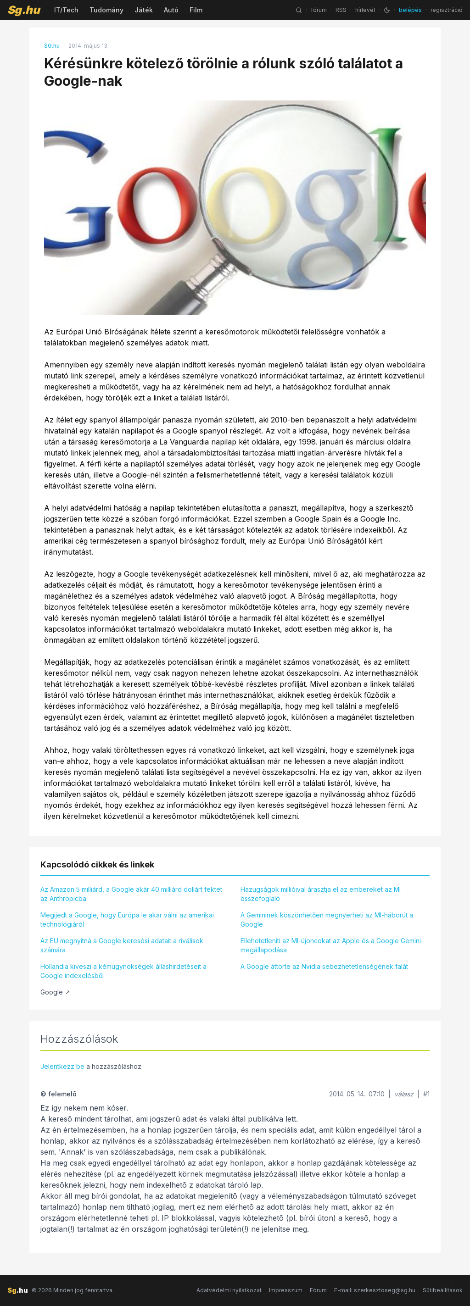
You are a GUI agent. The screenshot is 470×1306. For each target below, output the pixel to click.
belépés (410, 9)
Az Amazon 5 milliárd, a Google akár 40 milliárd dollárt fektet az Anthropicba (131, 893)
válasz (404, 1094)
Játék (143, 10)
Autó (171, 10)
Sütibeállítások (443, 1290)
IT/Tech (66, 10)
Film (196, 10)
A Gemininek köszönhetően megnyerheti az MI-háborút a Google (327, 919)
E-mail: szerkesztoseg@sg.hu (374, 1290)
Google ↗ (55, 992)
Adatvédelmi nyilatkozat (229, 1290)
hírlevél (365, 9)
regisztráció (447, 9)
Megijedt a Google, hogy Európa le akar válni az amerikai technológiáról (127, 919)
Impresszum (285, 1290)
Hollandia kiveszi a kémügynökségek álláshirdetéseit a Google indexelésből (123, 970)
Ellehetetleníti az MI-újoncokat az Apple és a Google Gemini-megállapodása (332, 945)
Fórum (318, 1290)
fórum (319, 9)
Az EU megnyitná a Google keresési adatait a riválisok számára (121, 945)
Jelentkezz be (62, 1066)
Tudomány (106, 10)
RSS (341, 9)
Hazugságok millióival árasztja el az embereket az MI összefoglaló (321, 893)
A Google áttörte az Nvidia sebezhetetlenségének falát (324, 966)
